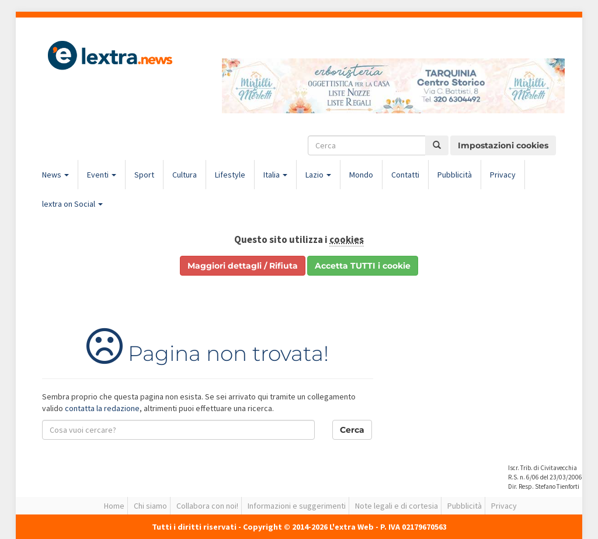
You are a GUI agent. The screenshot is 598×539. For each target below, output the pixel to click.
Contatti (405, 174)
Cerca (352, 430)
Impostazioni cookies (503, 145)
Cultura (184, 174)
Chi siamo (150, 505)
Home (114, 505)
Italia (275, 174)
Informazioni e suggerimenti (297, 505)
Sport (144, 174)
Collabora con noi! (207, 505)
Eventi (101, 174)
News (55, 174)
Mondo (361, 174)
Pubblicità (454, 174)
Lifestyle (230, 174)
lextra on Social (72, 204)
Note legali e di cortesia (396, 505)
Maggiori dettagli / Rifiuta (242, 265)
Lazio (318, 174)
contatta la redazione (102, 408)
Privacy (503, 174)
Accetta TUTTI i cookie (363, 265)
